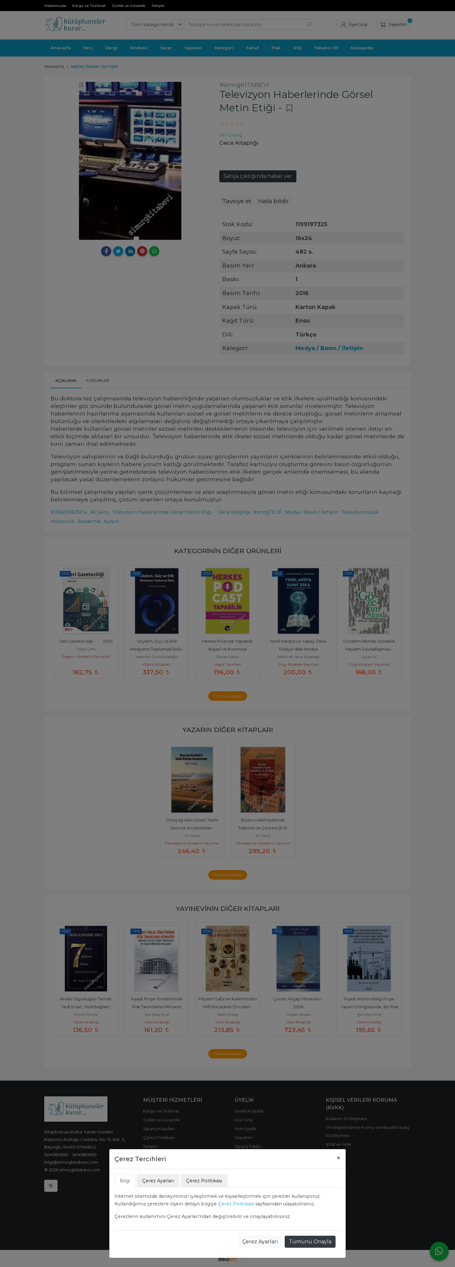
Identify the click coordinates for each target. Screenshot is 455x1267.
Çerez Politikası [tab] (204, 1181)
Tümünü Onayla (310, 1242)
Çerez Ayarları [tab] (158, 1181)
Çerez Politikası (236, 1204)
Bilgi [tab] (125, 1181)
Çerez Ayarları (260, 1242)
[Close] (338, 1158)
